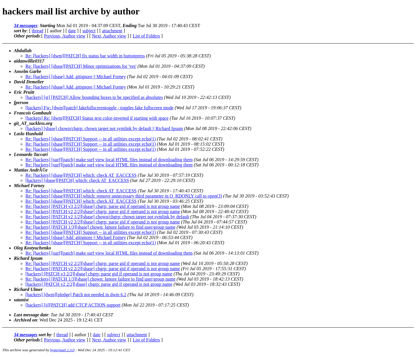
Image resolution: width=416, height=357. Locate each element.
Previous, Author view (65, 35)
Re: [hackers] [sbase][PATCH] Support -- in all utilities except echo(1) (90, 138)
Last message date (31, 314)
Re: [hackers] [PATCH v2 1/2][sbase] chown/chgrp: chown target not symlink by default (107, 216)
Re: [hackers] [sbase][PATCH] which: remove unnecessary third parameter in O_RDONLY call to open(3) (123, 195)
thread (37, 30)
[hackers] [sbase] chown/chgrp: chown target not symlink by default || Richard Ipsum (104, 128)
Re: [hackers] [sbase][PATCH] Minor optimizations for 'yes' (80, 66)
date (72, 30)
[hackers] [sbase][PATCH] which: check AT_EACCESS (77, 180)
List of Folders (146, 35)
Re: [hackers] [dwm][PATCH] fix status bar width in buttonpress (85, 55)
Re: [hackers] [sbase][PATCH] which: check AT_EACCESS (81, 175)
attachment (112, 30)
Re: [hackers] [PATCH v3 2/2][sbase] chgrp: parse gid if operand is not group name (102, 206)
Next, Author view (109, 35)
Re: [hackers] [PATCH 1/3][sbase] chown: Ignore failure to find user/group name (100, 227)
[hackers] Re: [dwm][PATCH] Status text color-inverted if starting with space (96, 118)
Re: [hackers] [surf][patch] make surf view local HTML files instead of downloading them (109, 159)
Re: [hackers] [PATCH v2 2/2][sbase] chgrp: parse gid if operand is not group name (102, 211)
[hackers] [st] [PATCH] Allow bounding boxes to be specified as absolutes (94, 97)
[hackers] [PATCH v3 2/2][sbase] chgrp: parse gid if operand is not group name (98, 273)
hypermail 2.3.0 (62, 350)
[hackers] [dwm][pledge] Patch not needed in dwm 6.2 (75, 294)
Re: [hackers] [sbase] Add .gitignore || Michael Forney (75, 76)
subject (88, 30)
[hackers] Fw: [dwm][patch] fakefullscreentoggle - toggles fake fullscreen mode (99, 107)
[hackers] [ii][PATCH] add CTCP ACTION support (72, 304)
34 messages (25, 25)
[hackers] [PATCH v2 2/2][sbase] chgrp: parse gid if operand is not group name (98, 284)
